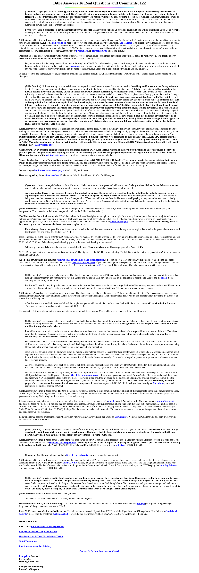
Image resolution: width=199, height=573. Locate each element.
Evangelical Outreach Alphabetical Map (38, 531)
